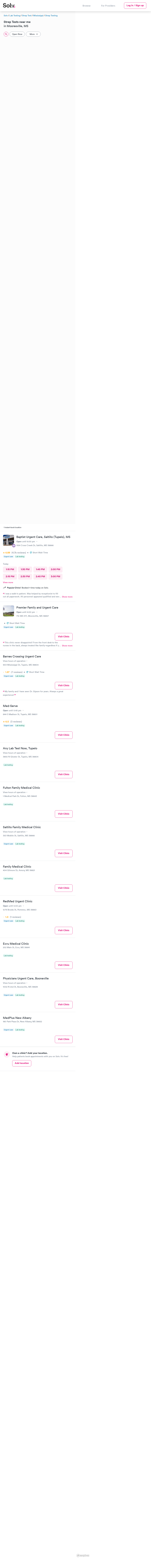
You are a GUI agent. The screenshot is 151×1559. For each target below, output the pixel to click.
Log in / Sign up (135, 5)
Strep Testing (51, 15)
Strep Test (26, 15)
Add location (22, 1063)
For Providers (108, 5)
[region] (113, 784)
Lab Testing (14, 15)
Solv (6, 15)
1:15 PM (10, 569)
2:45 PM (40, 576)
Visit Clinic (63, 636)
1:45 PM (40, 569)
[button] (115, 64)
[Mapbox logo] (82, 1555)
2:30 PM (25, 576)
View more (8, 582)
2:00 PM (55, 569)
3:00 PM (55, 576)
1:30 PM (25, 569)
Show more (67, 596)
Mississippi (38, 15)
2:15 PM (10, 576)
